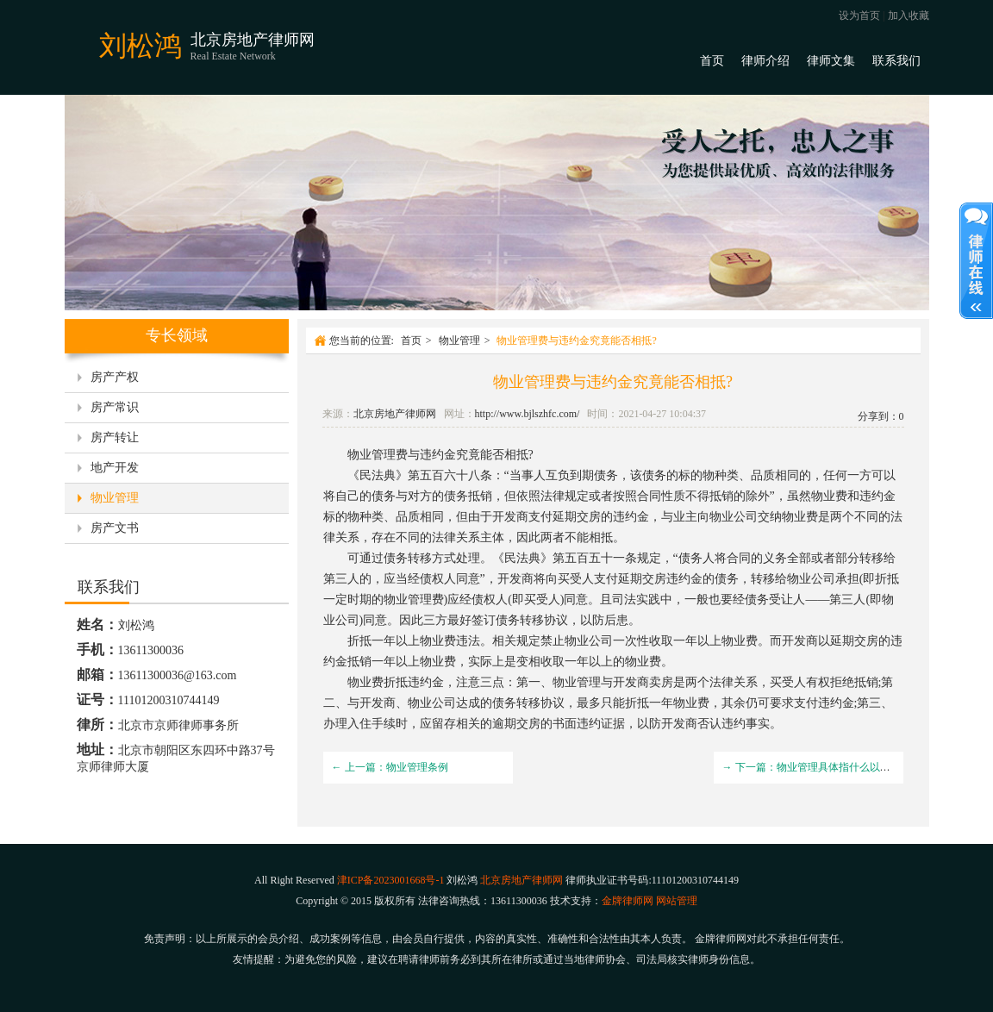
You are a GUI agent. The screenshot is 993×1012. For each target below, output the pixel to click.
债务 (606, 475)
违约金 (438, 454)
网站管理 (676, 901)
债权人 (438, 578)
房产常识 (115, 407)
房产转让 (115, 437)
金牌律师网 (627, 901)
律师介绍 (765, 60)
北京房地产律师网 (394, 414)
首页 (712, 60)
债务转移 (408, 558)
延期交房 (577, 516)
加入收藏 (908, 15)
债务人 (696, 558)
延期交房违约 (654, 578)
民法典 (377, 475)
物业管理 (115, 497)
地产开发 (115, 467)
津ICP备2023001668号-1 (391, 880)
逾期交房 (516, 723)
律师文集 (831, 60)
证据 (613, 723)
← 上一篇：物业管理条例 (390, 767)
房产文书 (115, 528)
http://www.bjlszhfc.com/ (527, 414)
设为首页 (859, 15)
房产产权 (115, 377)
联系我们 (896, 60)
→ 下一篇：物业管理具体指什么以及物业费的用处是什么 (853, 767)
